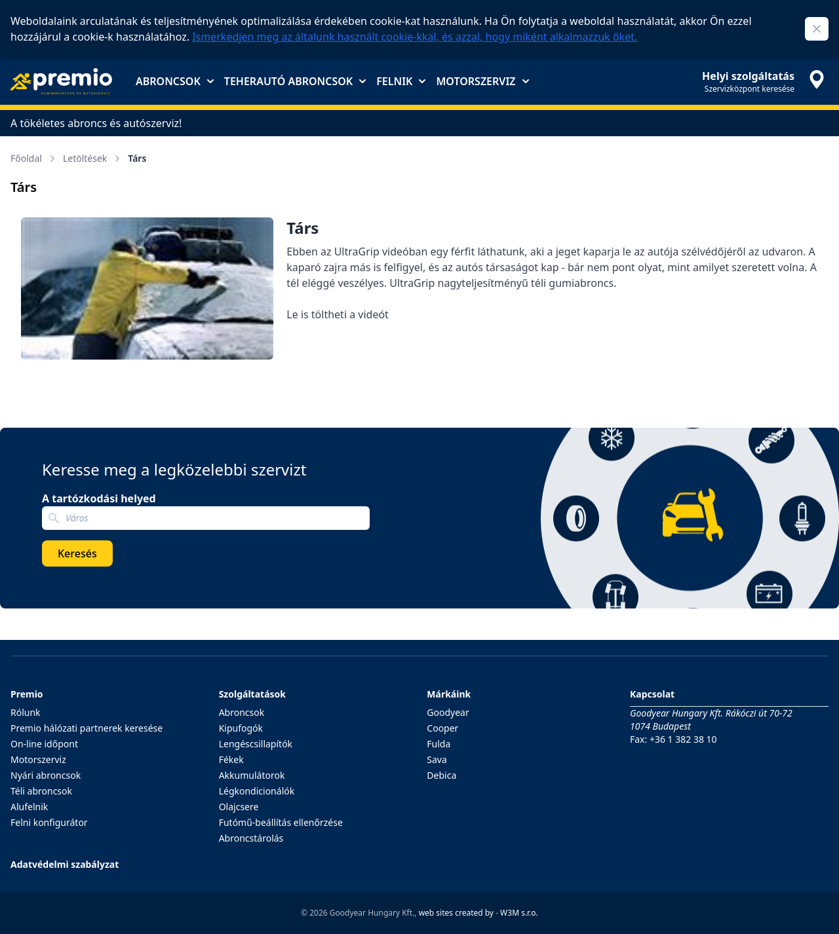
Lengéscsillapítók (255, 744)
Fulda (438, 744)
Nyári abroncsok (45, 775)
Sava (437, 759)
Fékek (231, 759)
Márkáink (449, 694)
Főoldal (34, 158)
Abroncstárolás (251, 838)
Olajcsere (239, 806)
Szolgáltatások (252, 694)
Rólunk (25, 712)
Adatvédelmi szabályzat (64, 864)
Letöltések (93, 158)
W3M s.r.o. (519, 912)
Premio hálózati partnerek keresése (86, 728)
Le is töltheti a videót (337, 314)
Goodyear (448, 712)
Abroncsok (175, 81)
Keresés (77, 553)
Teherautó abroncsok (295, 81)
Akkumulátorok (252, 775)
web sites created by (456, 912)
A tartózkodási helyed (99, 498)
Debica (441, 775)
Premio (26, 694)
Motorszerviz (482, 81)
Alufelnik (29, 806)
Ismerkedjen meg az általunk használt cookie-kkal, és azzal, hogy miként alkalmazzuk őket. (414, 36)
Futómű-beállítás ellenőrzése (281, 822)
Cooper (442, 728)
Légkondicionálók (257, 791)
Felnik (400, 81)
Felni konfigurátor (49, 822)
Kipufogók (241, 728)
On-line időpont (44, 744)
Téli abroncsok (41, 791)
